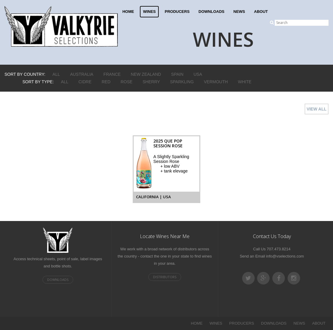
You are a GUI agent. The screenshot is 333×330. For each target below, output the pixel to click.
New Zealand (146, 74)
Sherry (151, 81)
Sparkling (182, 81)
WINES (149, 11)
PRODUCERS (177, 11)
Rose (126, 81)
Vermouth (216, 81)
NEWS (239, 11)
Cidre (85, 81)
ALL (56, 74)
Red (106, 81)
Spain (177, 74)
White (244, 81)
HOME (128, 11)
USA (197, 74)
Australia (81, 74)
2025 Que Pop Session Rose (168, 143)
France (112, 74)
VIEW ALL (316, 109)
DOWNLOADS (211, 11)
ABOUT (261, 11)
